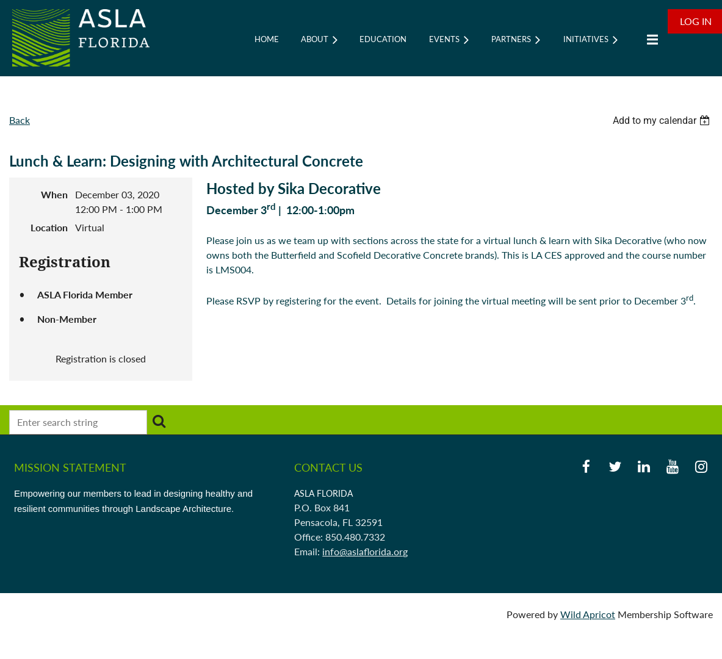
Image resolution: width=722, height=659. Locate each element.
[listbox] (663, 120)
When (54, 194)
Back (19, 120)
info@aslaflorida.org (365, 551)
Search (159, 421)
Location (49, 227)
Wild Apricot (587, 614)
